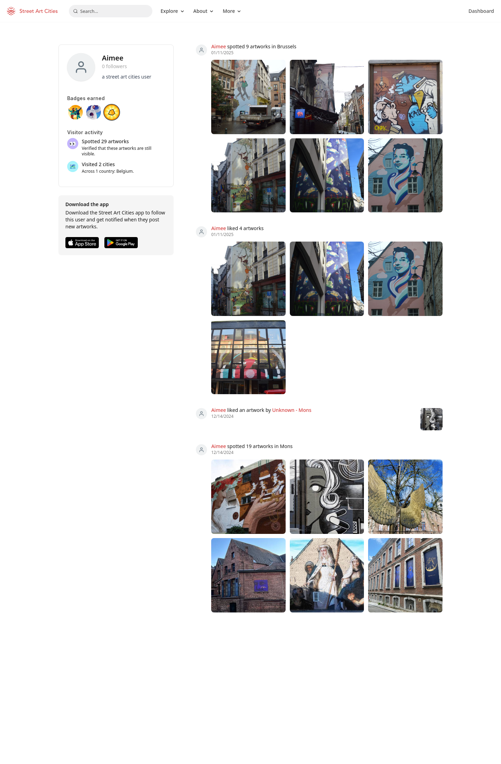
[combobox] (110, 11)
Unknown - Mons (291, 410)
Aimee (218, 46)
